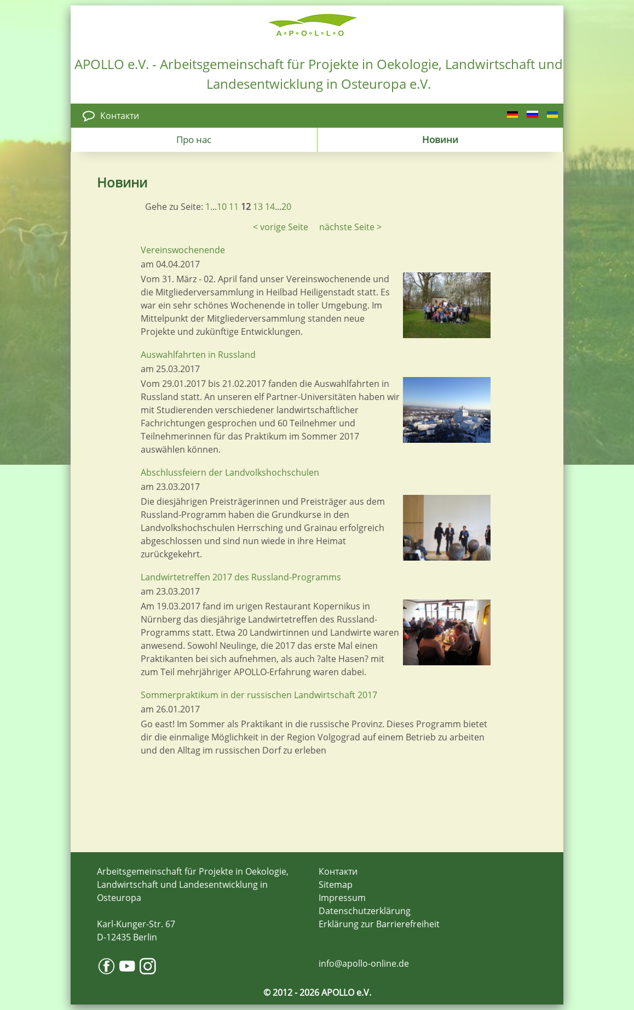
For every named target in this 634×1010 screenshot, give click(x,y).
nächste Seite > (350, 227)
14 (270, 207)
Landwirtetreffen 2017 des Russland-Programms (241, 577)
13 (258, 207)
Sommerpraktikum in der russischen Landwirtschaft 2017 (259, 695)
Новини (440, 139)
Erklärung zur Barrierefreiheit (379, 924)
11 (234, 207)
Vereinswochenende (183, 250)
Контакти (119, 116)
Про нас (193, 139)
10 (222, 207)
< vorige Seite (280, 227)
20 (286, 207)
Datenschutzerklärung (365, 911)
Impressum (342, 898)
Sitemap (336, 884)
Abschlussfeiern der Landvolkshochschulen (230, 472)
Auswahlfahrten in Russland (198, 355)
